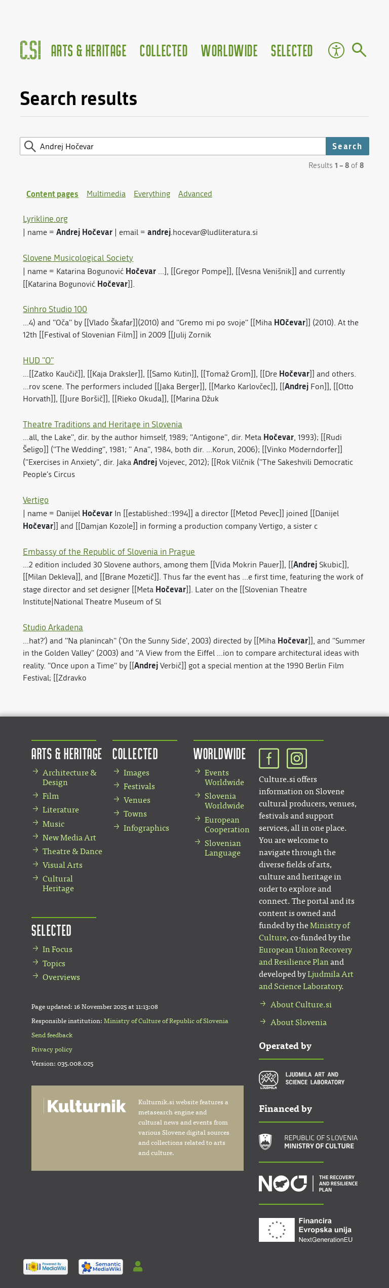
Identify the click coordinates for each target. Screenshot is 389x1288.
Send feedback (51, 1035)
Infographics (146, 828)
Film (51, 796)
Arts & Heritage (89, 50)
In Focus (57, 949)
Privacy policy (51, 1049)
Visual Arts (63, 865)
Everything (152, 193)
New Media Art (69, 837)
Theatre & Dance (72, 851)
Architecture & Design (70, 777)
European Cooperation (227, 824)
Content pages (52, 193)
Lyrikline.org (45, 219)
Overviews (61, 977)
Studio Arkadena (53, 627)
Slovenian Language (223, 848)
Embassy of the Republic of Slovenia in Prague (109, 552)
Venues (137, 800)
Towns (135, 814)
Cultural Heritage (58, 883)
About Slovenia (298, 1022)
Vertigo (36, 500)
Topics (54, 963)
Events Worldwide (224, 777)
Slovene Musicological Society (78, 258)
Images (136, 772)
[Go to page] (359, 52)
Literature (61, 810)
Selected (292, 50)
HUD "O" (38, 360)
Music (53, 824)
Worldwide (229, 50)
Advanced (195, 193)
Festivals (139, 786)
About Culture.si (301, 1004)
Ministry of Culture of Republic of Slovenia (166, 1021)
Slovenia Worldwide (224, 800)
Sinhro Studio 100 (55, 309)
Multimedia (106, 193)
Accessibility (336, 50)
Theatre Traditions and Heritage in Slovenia (102, 424)
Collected (164, 50)
